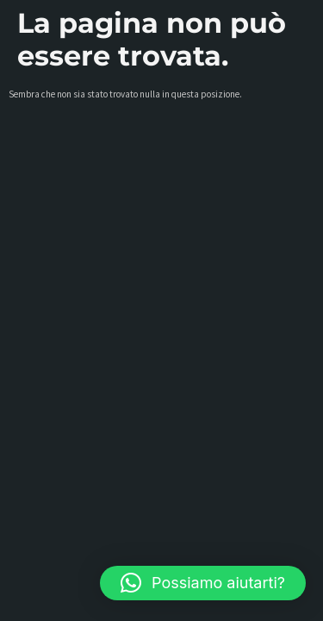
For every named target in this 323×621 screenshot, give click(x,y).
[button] (203, 583)
